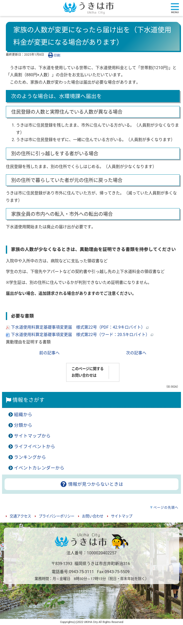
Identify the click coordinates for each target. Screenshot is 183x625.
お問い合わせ (92, 516)
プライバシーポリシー (56, 516)
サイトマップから (32, 435)
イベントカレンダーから (39, 467)
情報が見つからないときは (91, 484)
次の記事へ (136, 352)
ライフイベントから (34, 446)
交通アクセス (20, 516)
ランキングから (30, 457)
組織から (23, 414)
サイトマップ (121, 516)
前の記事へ (49, 352)
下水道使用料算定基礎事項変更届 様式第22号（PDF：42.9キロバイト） (77, 327)
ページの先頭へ (165, 507)
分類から (23, 425)
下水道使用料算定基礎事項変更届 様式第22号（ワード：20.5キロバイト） (79, 334)
